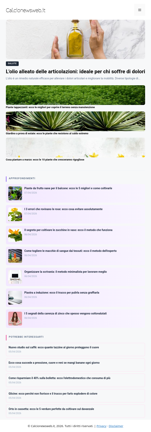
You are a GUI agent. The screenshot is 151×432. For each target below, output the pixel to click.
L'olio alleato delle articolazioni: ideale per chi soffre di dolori (75, 71)
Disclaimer (116, 426)
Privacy (101, 426)
